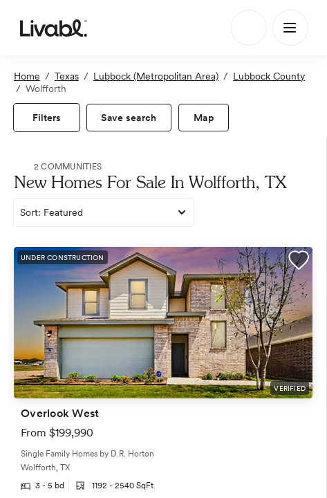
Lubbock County (269, 76)
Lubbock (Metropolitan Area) (155, 76)
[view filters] (47, 117)
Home (27, 76)
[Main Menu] (290, 27)
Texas (67, 76)
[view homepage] (53, 27)
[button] (298, 262)
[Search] (249, 27)
